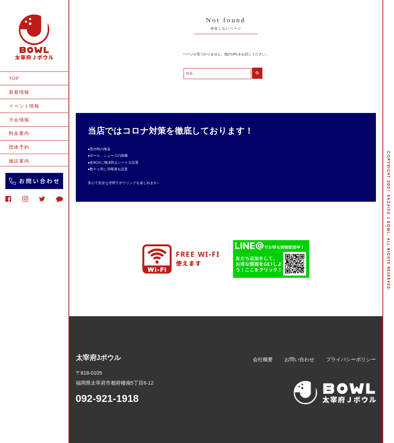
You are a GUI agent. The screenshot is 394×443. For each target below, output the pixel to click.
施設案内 (19, 160)
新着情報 (19, 92)
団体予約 (19, 146)
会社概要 (263, 359)
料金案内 (19, 133)
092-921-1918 (107, 398)
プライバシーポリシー (351, 359)
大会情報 (19, 119)
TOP (14, 78)
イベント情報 (24, 105)
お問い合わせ (299, 359)
